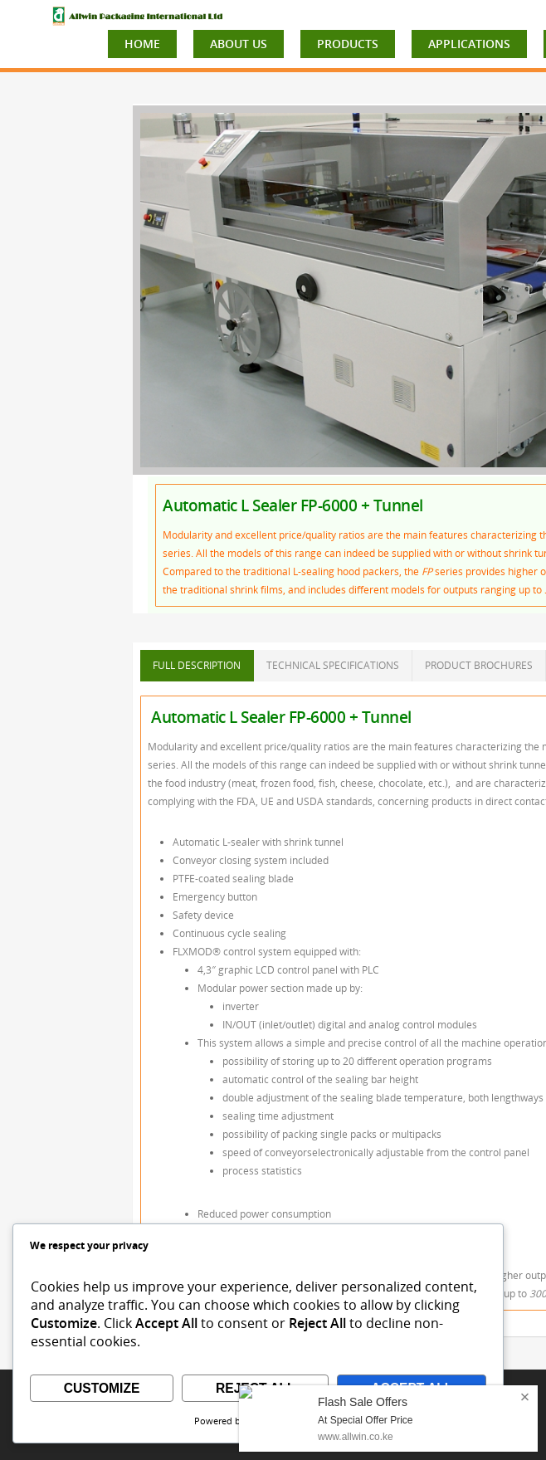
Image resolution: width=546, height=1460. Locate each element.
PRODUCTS (347, 43)
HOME (142, 43)
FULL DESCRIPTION (197, 665)
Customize (102, 1388)
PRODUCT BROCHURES (479, 665)
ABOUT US (238, 43)
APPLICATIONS (469, 43)
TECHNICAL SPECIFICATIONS (332, 665)
